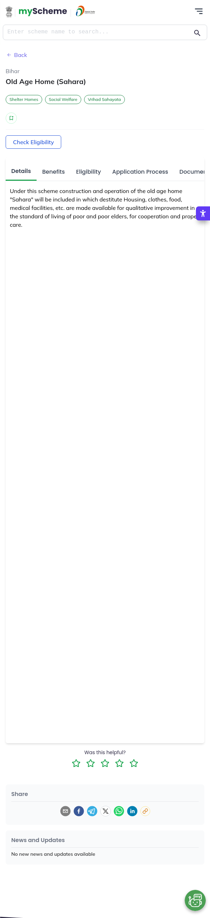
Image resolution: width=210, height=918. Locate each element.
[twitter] (105, 811)
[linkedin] (132, 811)
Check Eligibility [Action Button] (33, 142)
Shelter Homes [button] (23, 99)
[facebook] (79, 811)
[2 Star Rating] (90, 763)
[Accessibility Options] (203, 213)
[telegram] (92, 811)
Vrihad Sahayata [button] (104, 99)
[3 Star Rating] (105, 763)
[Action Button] (43, 12)
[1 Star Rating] (76, 763)
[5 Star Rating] (133, 763)
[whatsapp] (119, 811)
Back (16, 54)
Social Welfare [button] (63, 99)
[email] (65, 811)
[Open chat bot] (195, 900)
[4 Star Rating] (119, 763)
